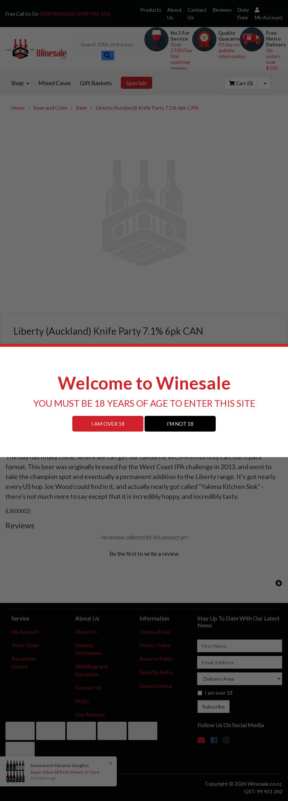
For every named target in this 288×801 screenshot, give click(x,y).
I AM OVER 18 (107, 424)
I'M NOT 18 (180, 424)
